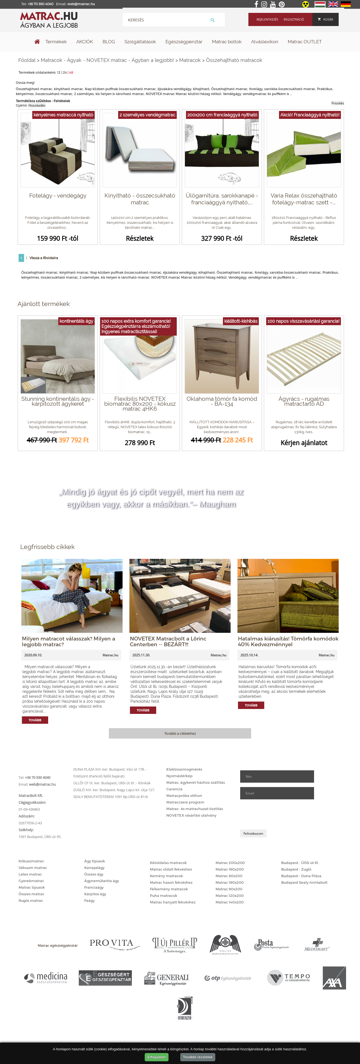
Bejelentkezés (267, 19)
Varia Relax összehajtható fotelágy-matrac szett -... (304, 199)
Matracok (190, 60)
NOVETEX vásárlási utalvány (191, 815)
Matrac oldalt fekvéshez (171, 869)
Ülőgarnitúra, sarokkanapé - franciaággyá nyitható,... (222, 199)
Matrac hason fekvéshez (171, 882)
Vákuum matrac (33, 867)
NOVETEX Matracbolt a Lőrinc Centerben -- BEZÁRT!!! (168, 641)
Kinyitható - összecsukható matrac (139, 199)
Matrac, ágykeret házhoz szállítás (195, 782)
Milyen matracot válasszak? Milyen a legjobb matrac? (68, 641)
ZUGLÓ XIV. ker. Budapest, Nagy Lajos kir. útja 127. (114, 789)
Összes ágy (93, 874)
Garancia (174, 789)
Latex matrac (30, 874)
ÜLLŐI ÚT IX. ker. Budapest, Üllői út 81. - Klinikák (112, 782)
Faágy (89, 900)
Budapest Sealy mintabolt (304, 882)
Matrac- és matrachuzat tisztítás (194, 808)
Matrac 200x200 (230, 862)
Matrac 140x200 (230, 902)
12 (58, 72)
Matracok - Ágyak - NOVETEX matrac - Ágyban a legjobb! (107, 60)
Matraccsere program (185, 802)
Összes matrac (31, 894)
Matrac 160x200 (230, 869)
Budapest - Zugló (296, 869)
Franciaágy (94, 887)
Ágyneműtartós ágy (101, 881)
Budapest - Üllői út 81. (300, 862)
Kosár (325, 19)
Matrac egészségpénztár (58, 945)
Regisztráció (294, 19)
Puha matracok (163, 895)
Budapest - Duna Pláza (301, 876)
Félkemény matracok (169, 889)
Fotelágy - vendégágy (57, 195)
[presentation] (281, 814)
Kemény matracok (166, 876)
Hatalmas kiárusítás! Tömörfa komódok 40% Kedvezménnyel (288, 641)
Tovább (35, 720)
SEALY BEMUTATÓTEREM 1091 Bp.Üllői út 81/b (110, 796)
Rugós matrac (31, 900)
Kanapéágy (94, 867)
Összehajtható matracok (234, 60)
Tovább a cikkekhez (180, 733)
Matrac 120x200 (230, 895)
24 (65, 72)
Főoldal (27, 60)
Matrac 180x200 (230, 882)
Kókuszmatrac (31, 861)
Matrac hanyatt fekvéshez (173, 902)
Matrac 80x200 (229, 876)
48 (71, 72)
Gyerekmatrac (31, 881)
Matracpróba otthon (184, 795)
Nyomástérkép (179, 776)
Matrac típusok (32, 887)
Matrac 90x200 (229, 889)
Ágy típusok (94, 861)
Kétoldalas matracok (168, 862)
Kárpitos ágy (95, 894)
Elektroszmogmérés (184, 769)
